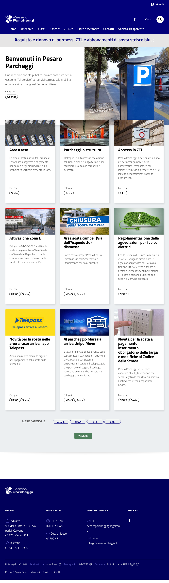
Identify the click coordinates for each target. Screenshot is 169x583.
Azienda (25, 32)
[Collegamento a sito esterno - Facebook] (134, 19)
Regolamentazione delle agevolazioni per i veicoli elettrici (138, 245)
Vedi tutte (83, 439)
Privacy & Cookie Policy (16, 575)
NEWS (41, 32)
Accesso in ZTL (130, 153)
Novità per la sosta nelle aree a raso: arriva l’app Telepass (29, 346)
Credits (57, 575)
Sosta (53, 32)
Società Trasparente (131, 32)
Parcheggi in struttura (82, 153)
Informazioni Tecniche (41, 575)
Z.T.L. (67, 32)
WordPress (54, 567)
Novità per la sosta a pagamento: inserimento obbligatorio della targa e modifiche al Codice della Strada (138, 353)
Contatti (108, 32)
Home (12, 32)
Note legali (10, 567)
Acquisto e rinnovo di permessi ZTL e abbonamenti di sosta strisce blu (84, 42)
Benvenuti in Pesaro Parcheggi (33, 65)
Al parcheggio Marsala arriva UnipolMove (82, 344)
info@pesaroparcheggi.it (102, 546)
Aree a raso (18, 153)
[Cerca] (160, 19)
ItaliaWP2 (85, 567)
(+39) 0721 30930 (16, 551)
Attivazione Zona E (25, 241)
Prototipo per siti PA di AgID (123, 567)
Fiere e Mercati (87, 32)
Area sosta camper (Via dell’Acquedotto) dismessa (83, 245)
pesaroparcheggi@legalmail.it (104, 531)
